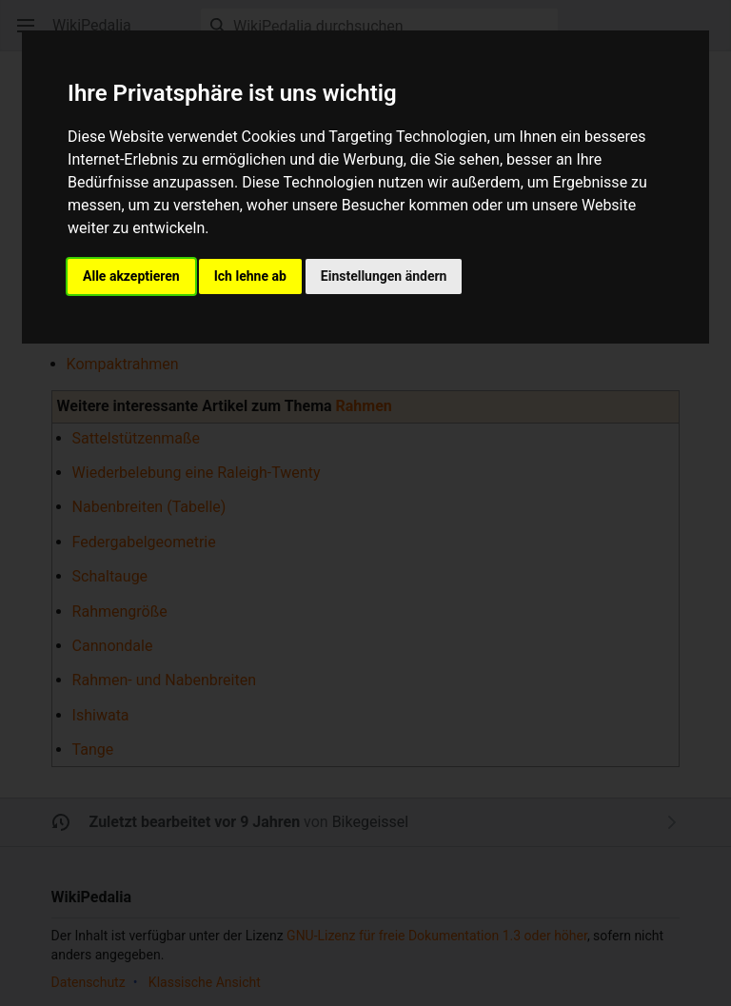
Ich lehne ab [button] (250, 276)
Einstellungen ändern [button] (384, 276)
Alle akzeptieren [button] (131, 276)
